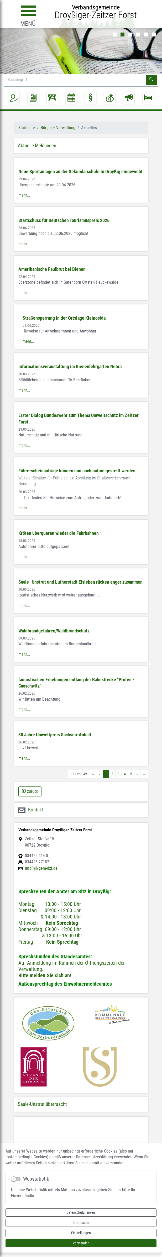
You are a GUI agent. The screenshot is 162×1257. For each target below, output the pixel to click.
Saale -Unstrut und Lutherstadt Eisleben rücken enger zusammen (80, 582)
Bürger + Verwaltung (58, 127)
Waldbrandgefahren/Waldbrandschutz (54, 630)
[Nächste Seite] (137, 774)
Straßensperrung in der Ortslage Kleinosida (64, 318)
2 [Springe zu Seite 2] (112, 774)
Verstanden (81, 1243)
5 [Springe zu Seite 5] (131, 774)
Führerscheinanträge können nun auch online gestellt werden (76, 470)
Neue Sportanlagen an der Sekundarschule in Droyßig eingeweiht (80, 171)
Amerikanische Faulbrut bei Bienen (52, 269)
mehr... (24, 195)
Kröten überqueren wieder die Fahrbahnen (58, 533)
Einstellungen (81, 1233)
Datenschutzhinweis (81, 1212)
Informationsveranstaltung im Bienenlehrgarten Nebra (70, 366)
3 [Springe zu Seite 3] (118, 774)
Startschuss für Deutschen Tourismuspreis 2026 (63, 220)
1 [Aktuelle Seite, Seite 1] (106, 774)
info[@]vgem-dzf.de (41, 868)
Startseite (26, 127)
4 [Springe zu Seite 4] (125, 774)
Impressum (81, 1223)
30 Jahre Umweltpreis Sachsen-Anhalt (54, 734)
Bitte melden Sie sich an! (44, 975)
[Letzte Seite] (144, 774)
